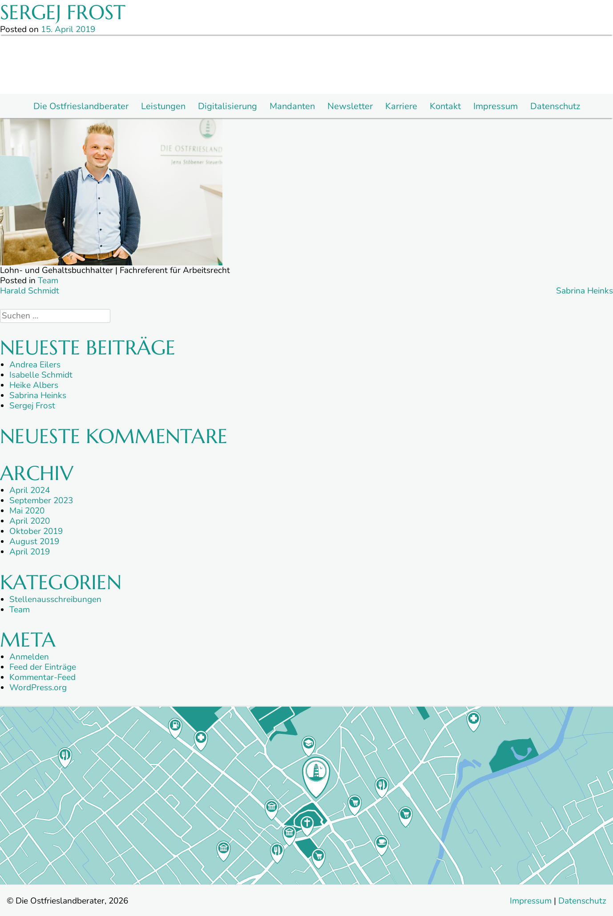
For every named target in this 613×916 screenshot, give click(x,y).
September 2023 (41, 500)
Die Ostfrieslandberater (81, 106)
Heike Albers (33, 385)
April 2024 (29, 490)
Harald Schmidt (29, 291)
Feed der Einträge (42, 667)
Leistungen (163, 106)
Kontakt (445, 106)
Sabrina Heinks (584, 291)
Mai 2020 (26, 511)
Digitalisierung (227, 106)
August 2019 (34, 541)
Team (48, 280)
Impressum (495, 106)
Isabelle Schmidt (41, 375)
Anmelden (29, 657)
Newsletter (350, 106)
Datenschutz (555, 106)
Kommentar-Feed (42, 677)
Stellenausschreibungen (55, 599)
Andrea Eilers (34, 364)
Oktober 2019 (36, 531)
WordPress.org (38, 687)
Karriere (401, 106)
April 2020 (29, 521)
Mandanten (292, 106)
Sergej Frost (32, 405)
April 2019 (29, 552)
